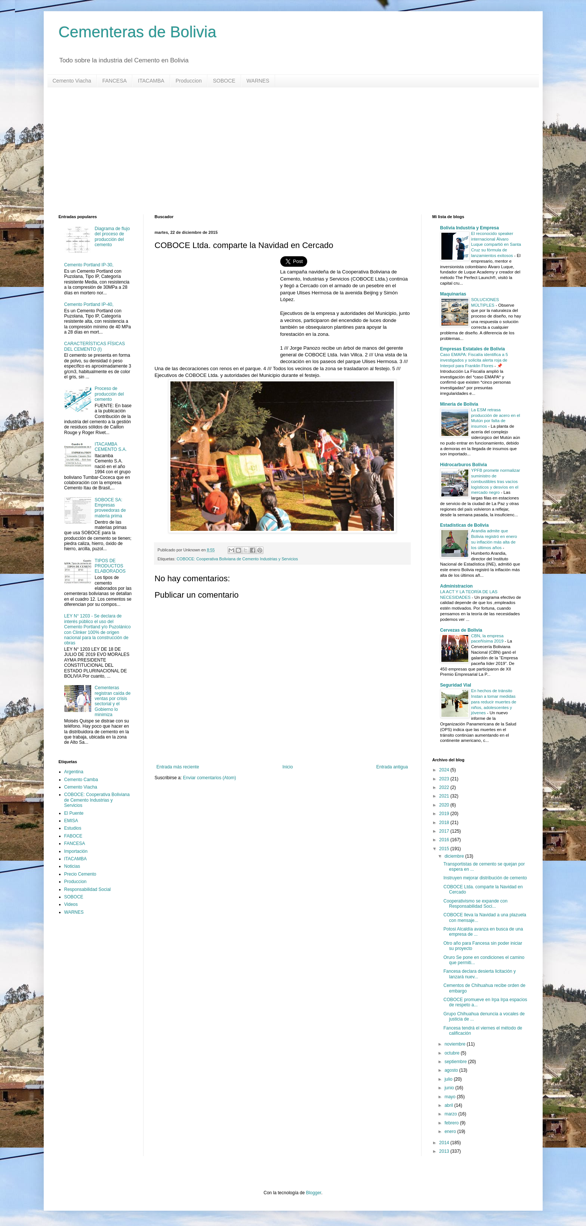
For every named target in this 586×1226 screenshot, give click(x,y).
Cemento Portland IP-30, (89, 264)
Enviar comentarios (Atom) (209, 777)
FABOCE (73, 836)
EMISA (71, 820)
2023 (444, 778)
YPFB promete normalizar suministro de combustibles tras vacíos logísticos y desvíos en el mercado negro (495, 481)
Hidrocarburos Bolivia (463, 464)
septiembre (456, 1061)
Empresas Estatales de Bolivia (472, 349)
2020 (444, 805)
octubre (452, 1053)
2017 (444, 831)
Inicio (288, 767)
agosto (451, 1070)
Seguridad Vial (455, 685)
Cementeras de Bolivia (138, 32)
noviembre (455, 1044)
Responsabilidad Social (87, 889)
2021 (444, 796)
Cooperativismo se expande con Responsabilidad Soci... (475, 903)
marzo (451, 1114)
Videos (71, 904)
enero (450, 1131)
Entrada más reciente (178, 767)
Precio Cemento (80, 874)
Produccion (189, 81)
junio (449, 1087)
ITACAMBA (151, 81)
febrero (452, 1123)
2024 (444, 770)
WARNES (258, 81)
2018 (444, 822)
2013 (444, 1151)
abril (449, 1105)
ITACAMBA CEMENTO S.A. (111, 447)
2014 (444, 1142)
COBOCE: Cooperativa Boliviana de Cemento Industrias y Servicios (237, 559)
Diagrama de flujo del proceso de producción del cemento (112, 236)
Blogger (313, 1192)
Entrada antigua (392, 767)
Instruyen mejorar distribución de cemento (485, 877)
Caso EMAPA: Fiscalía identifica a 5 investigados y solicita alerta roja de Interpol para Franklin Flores (474, 360)
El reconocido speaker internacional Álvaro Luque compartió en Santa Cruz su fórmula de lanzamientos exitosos (496, 244)
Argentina (73, 771)
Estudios (72, 828)
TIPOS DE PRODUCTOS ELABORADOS (110, 566)
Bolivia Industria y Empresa (469, 227)
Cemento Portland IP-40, (89, 304)
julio (449, 1079)
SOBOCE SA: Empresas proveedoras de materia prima (110, 507)
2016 (444, 839)
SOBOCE (224, 81)
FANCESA (114, 81)
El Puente (74, 813)
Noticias (72, 866)
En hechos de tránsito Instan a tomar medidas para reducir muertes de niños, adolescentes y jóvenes (493, 701)
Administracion (456, 586)
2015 (444, 848)
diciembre (454, 856)
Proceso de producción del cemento (109, 394)
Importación (76, 851)
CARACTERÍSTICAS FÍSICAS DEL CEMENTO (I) (94, 346)
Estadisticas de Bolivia (464, 525)
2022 (444, 787)
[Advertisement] (283, 151)
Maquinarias (453, 294)
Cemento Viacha (72, 81)
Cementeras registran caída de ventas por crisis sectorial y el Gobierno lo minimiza (112, 701)
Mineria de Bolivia (459, 404)
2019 (444, 813)
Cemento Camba (81, 779)
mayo (450, 1096)
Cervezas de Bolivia (461, 630)
